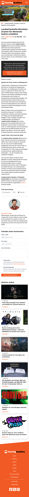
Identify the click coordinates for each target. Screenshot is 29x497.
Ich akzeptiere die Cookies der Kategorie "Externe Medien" (14, 73)
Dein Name (4, 241)
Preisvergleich (14, 477)
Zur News (6, 307)
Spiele (14, 465)
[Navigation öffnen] (26, 2)
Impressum (14, 481)
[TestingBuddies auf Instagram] (18, 489)
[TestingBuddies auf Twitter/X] (14, 489)
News (14, 456)
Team (14, 471)
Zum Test (6, 359)
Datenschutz (15, 262)
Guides (14, 462)
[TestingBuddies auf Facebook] (10, 489)
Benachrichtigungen (15, 269)
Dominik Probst (8, 37)
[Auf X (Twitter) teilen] (14, 192)
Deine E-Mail (4, 234)
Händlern (23, 182)
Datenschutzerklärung (19, 264)
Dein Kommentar (5, 248)
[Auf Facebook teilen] (21, 192)
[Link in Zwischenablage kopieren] (6, 192)
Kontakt (14, 468)
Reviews (14, 459)
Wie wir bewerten (14, 474)
